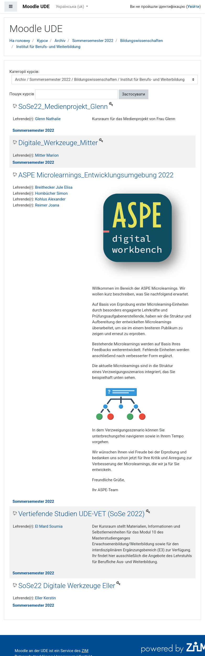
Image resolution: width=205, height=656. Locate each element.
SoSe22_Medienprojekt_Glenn (63, 106)
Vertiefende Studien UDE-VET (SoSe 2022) (81, 514)
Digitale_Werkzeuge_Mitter (58, 143)
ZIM (85, 650)
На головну (19, 40)
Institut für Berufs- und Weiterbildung (48, 46)
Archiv (60, 40)
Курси (42, 40)
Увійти (193, 6)
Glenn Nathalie (48, 119)
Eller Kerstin (45, 598)
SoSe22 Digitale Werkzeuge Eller (66, 586)
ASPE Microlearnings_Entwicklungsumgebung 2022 (96, 175)
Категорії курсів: (24, 71)
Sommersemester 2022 (93, 40)
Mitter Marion (47, 155)
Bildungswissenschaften (141, 40)
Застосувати (133, 94)
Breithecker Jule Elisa (54, 187)
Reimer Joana (47, 205)
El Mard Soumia (49, 526)
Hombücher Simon (51, 193)
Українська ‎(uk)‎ (70, 6)
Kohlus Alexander (50, 199)
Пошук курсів (21, 94)
